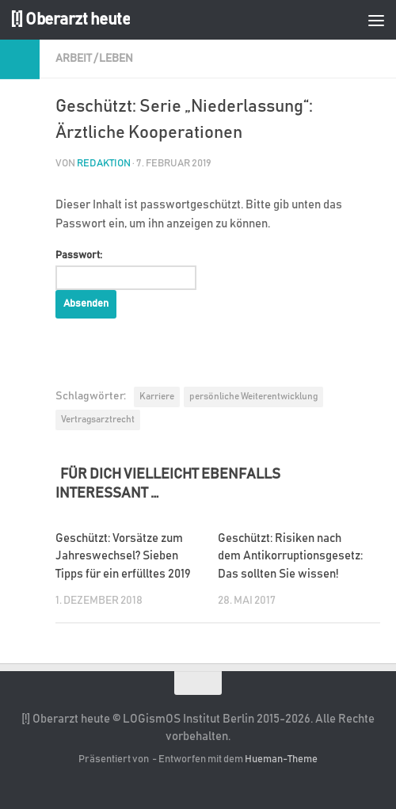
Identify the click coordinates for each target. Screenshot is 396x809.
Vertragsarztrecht (98, 419)
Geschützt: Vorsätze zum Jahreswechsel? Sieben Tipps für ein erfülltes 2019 (123, 556)
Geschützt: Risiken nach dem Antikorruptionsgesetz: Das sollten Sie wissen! (290, 556)
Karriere (156, 396)
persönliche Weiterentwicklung (253, 396)
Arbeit (73, 58)
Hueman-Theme (281, 759)
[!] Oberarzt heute (70, 19)
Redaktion (104, 163)
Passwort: (125, 270)
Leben (116, 58)
